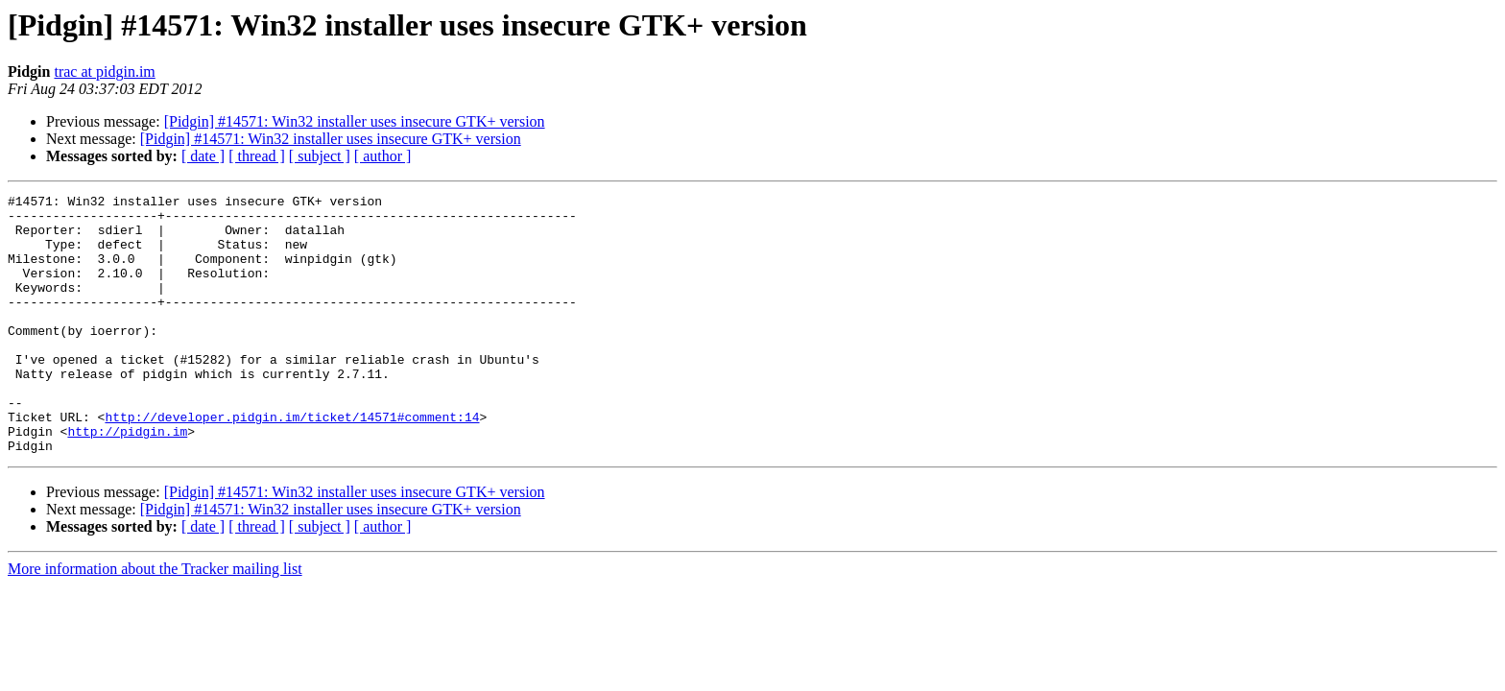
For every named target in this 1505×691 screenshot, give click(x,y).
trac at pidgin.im (104, 71)
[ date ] (203, 156)
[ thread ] (256, 156)
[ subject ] (319, 156)
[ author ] (383, 156)
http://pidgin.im (127, 479)
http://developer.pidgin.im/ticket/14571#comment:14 (292, 462)
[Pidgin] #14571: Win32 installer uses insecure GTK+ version (354, 121)
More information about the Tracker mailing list (155, 620)
